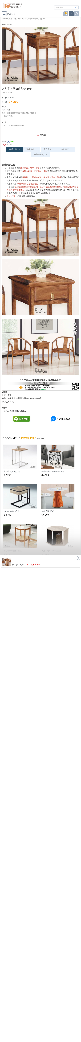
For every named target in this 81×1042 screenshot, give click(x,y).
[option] (40, 55)
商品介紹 (13, 149)
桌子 (12, 19)
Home (4, 19)
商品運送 (47, 149)
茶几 (16, 19)
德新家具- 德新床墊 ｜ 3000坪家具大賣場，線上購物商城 (12, 6)
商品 (8, 19)
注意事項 (65, 149)
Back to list (8, 24)
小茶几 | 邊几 (23, 19)
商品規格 (30, 149)
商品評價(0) (39, 154)
